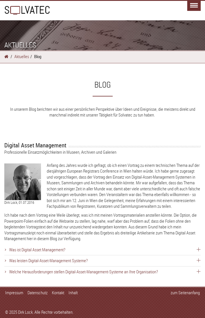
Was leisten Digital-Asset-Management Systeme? (105, 260)
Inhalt (73, 292)
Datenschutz (38, 292)
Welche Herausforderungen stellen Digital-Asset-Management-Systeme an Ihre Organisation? (105, 271)
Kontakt (58, 292)
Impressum (14, 292)
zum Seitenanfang (185, 292)
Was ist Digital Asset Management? (105, 249)
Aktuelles (21, 56)
